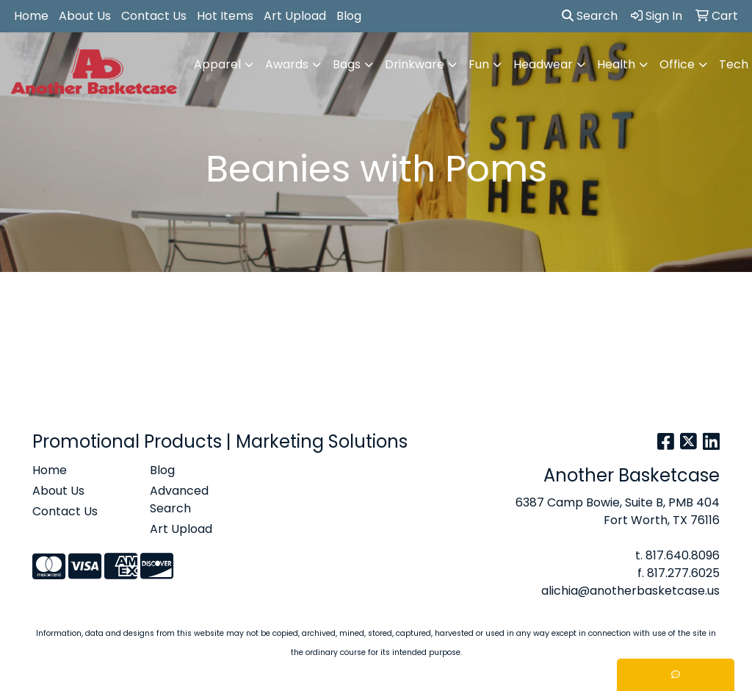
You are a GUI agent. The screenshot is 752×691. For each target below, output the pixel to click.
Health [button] (616, 64)
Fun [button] (479, 64)
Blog (348, 15)
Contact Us (154, 15)
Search (590, 15)
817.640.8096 (683, 555)
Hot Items (225, 15)
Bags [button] (347, 64)
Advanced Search (179, 499)
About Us (85, 15)
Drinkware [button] (414, 64)
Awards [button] (286, 64)
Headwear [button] (543, 64)
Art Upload (295, 15)
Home (31, 15)
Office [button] (677, 64)
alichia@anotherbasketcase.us (630, 590)
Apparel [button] (217, 64)
